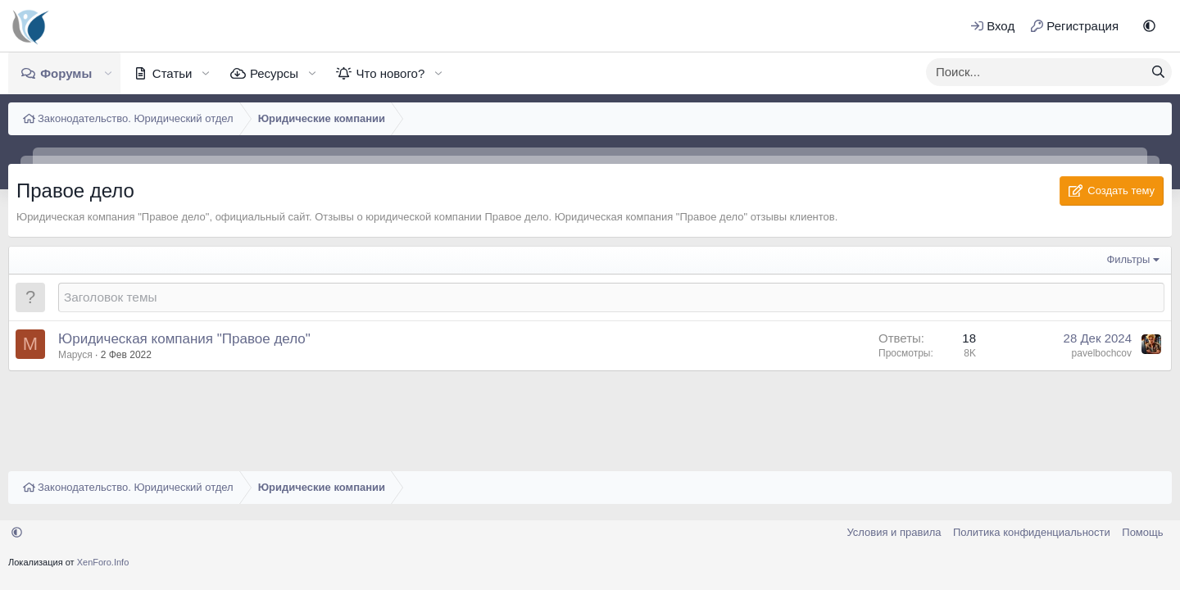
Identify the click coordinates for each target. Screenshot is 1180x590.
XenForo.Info (103, 562)
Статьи (172, 73)
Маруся (75, 355)
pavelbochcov (1102, 353)
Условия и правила (893, 532)
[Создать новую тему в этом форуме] (611, 297)
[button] (1149, 26)
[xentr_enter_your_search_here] (1036, 72)
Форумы (66, 73)
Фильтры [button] (1128, 259)
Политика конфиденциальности (1031, 532)
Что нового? (390, 73)
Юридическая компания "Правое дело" (184, 339)
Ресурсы (274, 73)
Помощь (1142, 532)
